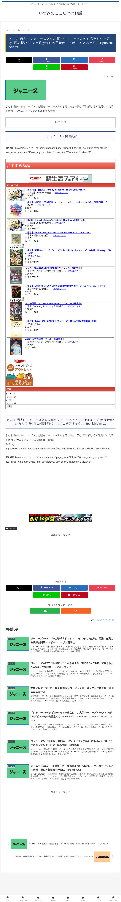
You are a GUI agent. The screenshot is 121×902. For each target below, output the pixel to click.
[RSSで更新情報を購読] (63, 596)
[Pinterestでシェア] (107, 60)
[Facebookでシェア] (33, 60)
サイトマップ (99, 893)
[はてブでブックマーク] (51, 60)
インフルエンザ (31, 893)
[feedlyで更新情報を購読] (57, 596)
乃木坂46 (57, 893)
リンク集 (86, 893)
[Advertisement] (60, 483)
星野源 (77, 893)
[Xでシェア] (14, 60)
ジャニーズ (11, 521)
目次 (57, 114)
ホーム (19, 893)
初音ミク (67, 893)
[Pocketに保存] (70, 60)
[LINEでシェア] (88, 60)
